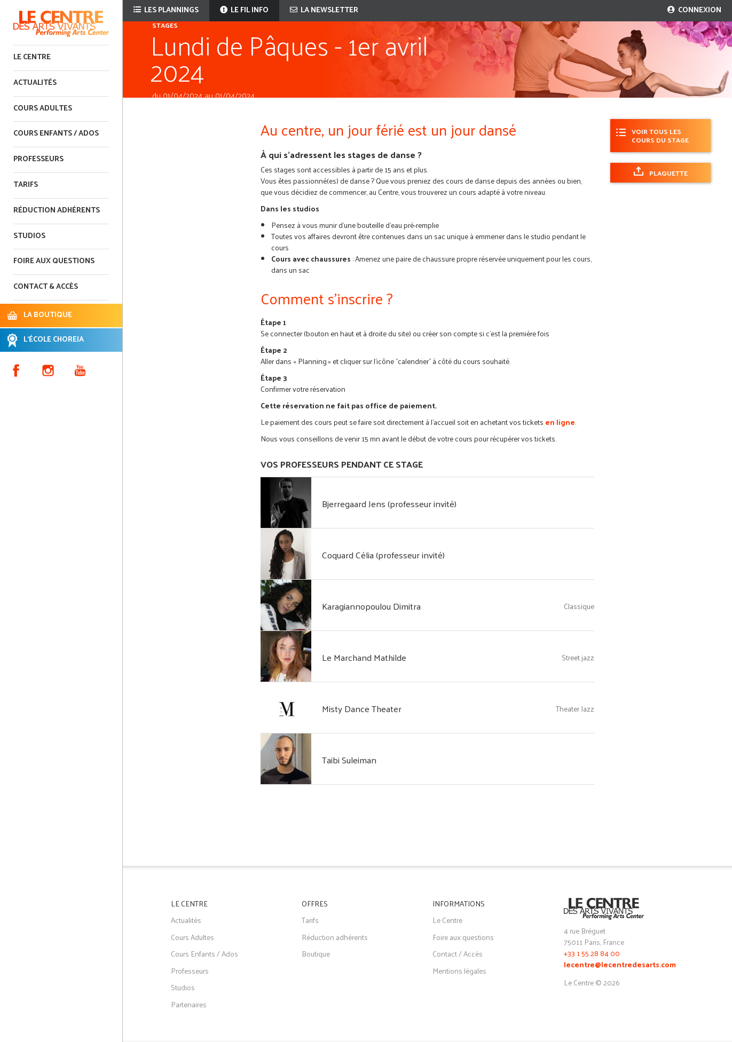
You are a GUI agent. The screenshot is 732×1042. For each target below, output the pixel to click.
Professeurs (38, 159)
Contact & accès (45, 287)
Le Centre (32, 57)
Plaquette (668, 173)
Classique (579, 606)
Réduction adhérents (56, 210)
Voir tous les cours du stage (660, 135)
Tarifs (25, 185)
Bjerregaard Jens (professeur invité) (389, 503)
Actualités (35, 83)
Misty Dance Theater (362, 708)
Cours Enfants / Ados (204, 953)
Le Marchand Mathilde (364, 657)
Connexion (694, 10)
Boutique (316, 953)
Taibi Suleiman (349, 760)
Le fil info (244, 10)
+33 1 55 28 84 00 (592, 953)
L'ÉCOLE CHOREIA (53, 340)
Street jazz (578, 657)
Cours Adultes (192, 937)
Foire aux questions (54, 261)
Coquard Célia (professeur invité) (383, 555)
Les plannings (166, 10)
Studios (29, 236)
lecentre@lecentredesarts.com (620, 965)
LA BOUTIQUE (47, 315)
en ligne (560, 422)
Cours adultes (42, 108)
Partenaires (189, 1004)
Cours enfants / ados (56, 134)
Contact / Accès (457, 953)
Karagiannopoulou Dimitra (371, 606)
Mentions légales (459, 970)
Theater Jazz (575, 708)
